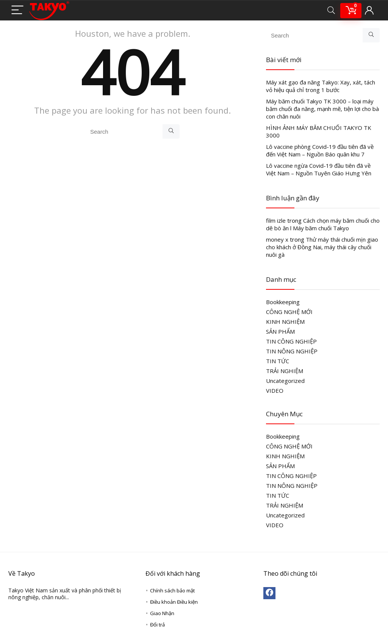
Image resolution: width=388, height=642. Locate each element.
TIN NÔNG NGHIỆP (292, 351)
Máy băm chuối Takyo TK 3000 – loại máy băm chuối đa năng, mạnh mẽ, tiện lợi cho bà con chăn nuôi (322, 108)
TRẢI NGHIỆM (284, 371)
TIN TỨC (277, 361)
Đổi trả (157, 624)
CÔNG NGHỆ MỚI (289, 312)
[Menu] (17, 10)
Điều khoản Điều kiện (174, 601)
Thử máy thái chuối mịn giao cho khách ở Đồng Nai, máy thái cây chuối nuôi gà (322, 247)
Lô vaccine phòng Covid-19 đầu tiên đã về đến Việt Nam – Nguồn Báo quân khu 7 (320, 150)
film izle (276, 220)
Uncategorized (285, 380)
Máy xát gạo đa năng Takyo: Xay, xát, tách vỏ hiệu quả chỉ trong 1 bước (320, 86)
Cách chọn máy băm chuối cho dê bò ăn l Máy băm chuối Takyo (323, 224)
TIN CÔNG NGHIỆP (291, 341)
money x (277, 239)
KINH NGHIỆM (285, 321)
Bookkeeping (283, 302)
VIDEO (274, 390)
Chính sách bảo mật (172, 590)
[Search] (331, 10)
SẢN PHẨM (280, 331)
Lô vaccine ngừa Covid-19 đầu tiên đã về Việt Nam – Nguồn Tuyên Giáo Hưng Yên (318, 169)
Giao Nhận (162, 613)
